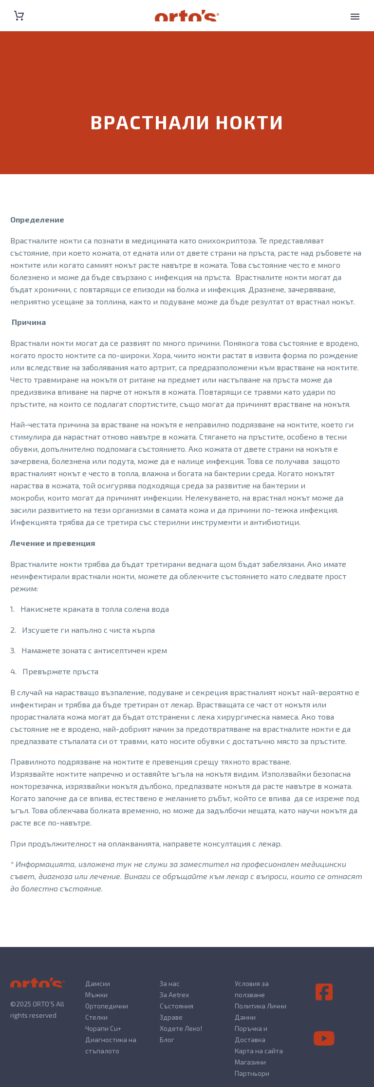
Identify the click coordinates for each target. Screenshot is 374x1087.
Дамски (97, 983)
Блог (167, 1039)
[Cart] (19, 16)
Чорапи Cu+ (103, 1028)
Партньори (252, 1073)
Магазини (250, 1062)
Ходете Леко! (181, 1028)
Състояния (176, 1006)
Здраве (171, 1017)
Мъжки (96, 994)
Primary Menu (355, 17)
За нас (170, 983)
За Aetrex (174, 994)
